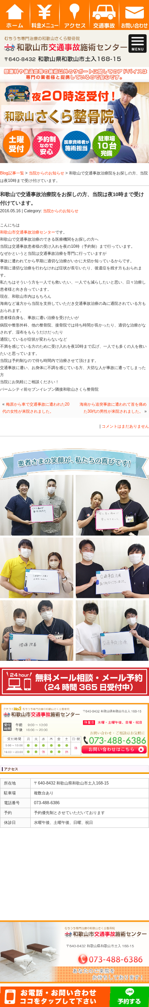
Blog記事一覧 (12, 173)
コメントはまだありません (125, 426)
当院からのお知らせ (46, 173)
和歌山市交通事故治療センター (27, 232)
